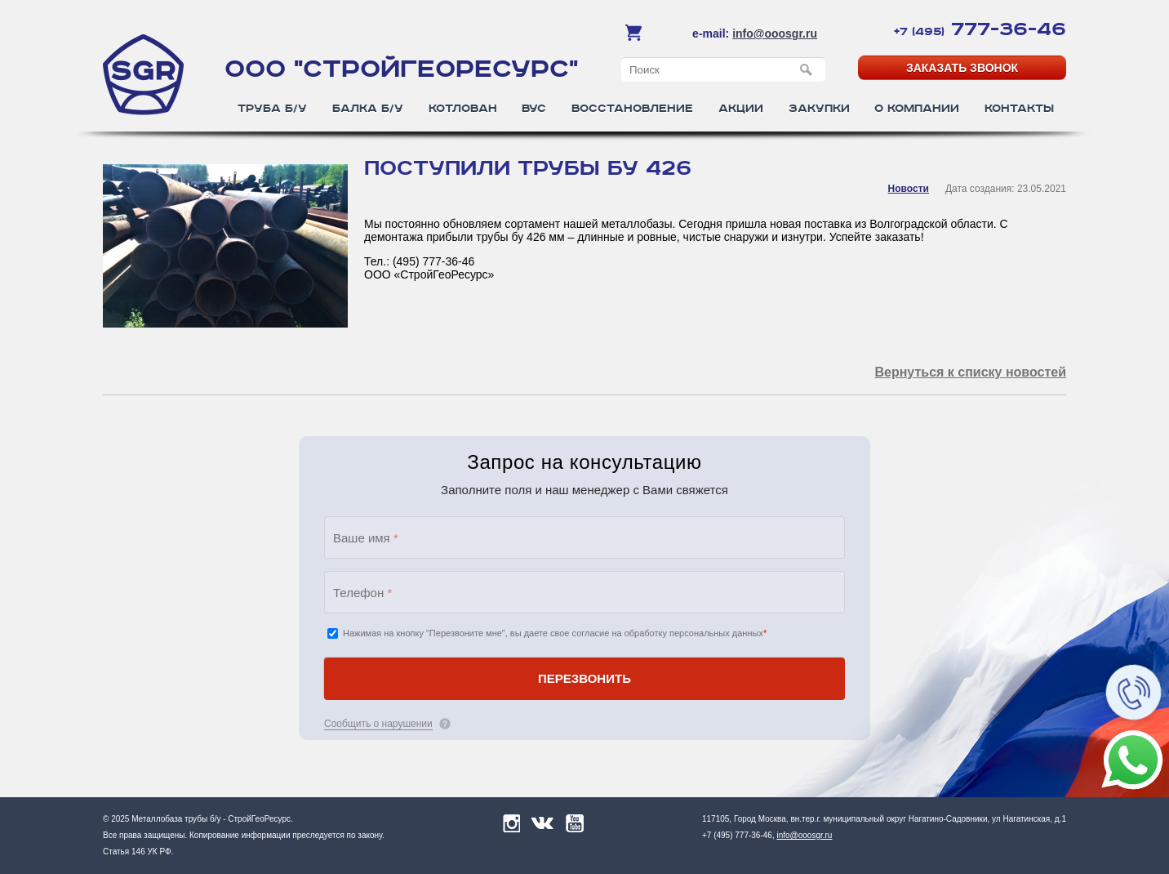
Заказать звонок (962, 67)
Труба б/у (272, 108)
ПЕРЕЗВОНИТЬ (584, 678)
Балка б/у (367, 108)
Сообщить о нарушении (378, 723)
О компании (916, 108)
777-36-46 (980, 29)
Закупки (819, 108)
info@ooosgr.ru (774, 33)
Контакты (1019, 108)
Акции (740, 108)
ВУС (534, 108)
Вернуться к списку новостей (970, 372)
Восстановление (632, 108)
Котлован (463, 108)
